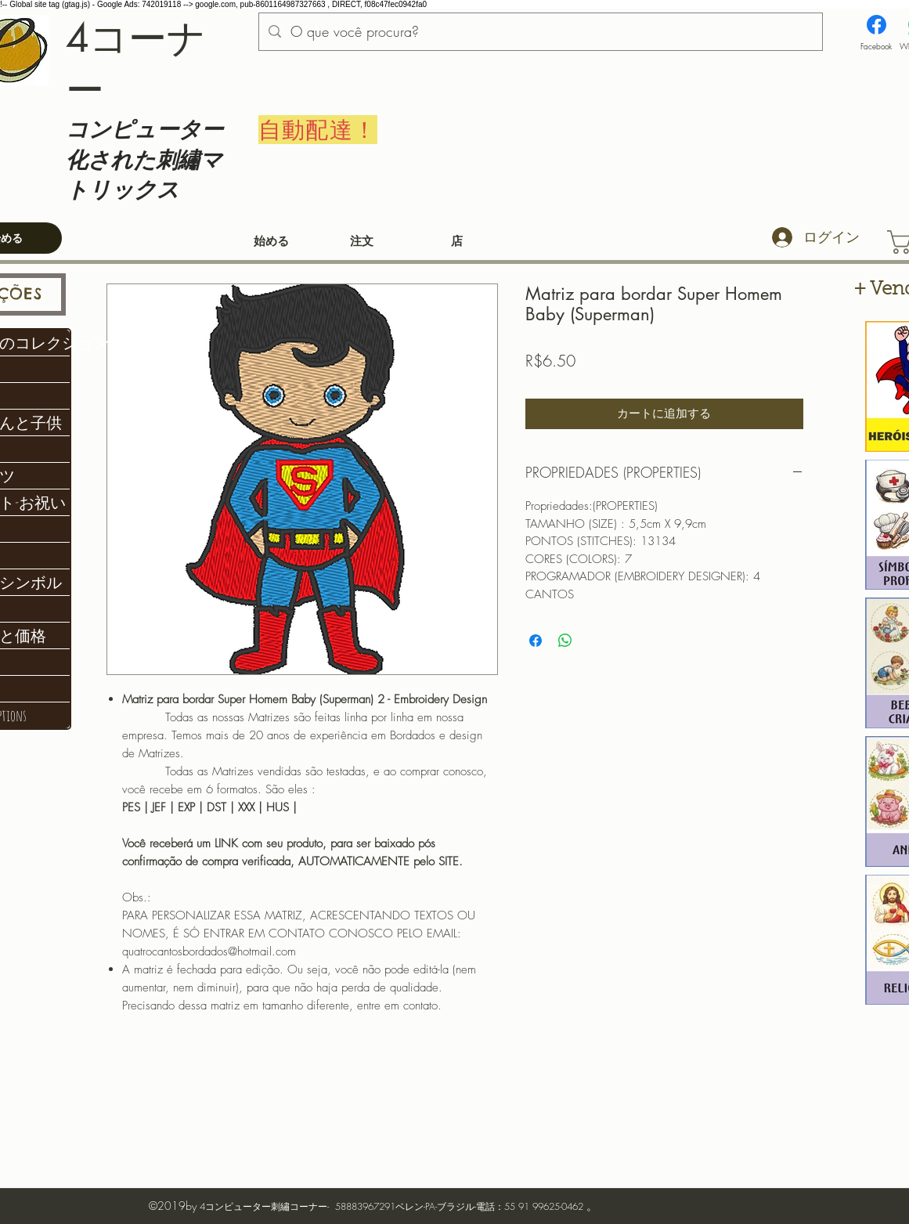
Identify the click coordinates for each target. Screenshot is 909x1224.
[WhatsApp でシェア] (565, 640)
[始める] (272, 242)
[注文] (362, 242)
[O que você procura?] (539, 32)
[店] (457, 242)
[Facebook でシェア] (535, 640)
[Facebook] (876, 33)
